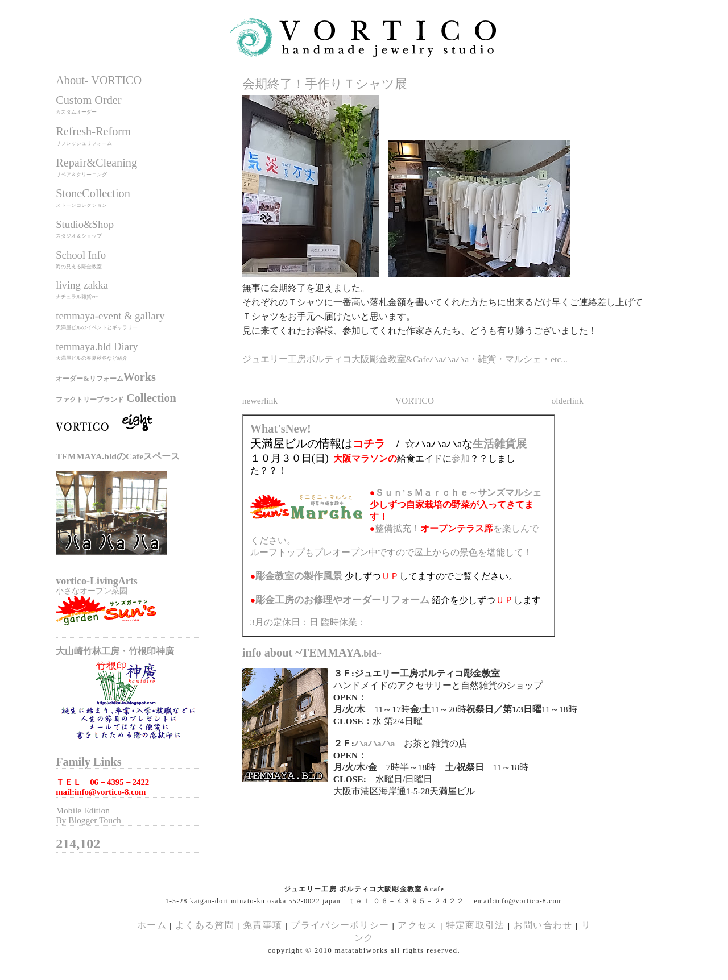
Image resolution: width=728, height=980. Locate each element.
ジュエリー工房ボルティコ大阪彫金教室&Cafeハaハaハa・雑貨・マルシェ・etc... (405, 359)
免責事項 (262, 925)
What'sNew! (280, 428)
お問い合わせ (543, 925)
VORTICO (414, 400)
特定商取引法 (477, 925)
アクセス (417, 925)
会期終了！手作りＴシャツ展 (324, 84)
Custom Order (88, 100)
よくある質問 (204, 925)
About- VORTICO (99, 80)
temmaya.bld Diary (97, 346)
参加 (461, 458)
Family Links (88, 761)
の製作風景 (298, 576)
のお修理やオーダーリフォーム (342, 600)
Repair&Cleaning (96, 162)
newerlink (260, 400)
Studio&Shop (85, 224)
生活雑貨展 (500, 444)
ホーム (152, 925)
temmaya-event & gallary (110, 316)
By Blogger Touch (88, 820)
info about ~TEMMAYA (312, 652)
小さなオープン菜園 (91, 590)
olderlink (568, 400)
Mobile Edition (83, 810)
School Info (81, 255)
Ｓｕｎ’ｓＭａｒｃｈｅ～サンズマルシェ (458, 492)
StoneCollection (93, 193)
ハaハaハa (374, 743)
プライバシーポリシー (340, 925)
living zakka (82, 285)
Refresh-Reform (93, 131)
